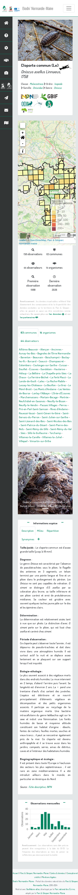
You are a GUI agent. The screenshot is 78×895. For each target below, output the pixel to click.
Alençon (44, 349)
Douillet (23, 369)
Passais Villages (48, 405)
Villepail (23, 441)
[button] (22, 138)
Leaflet (22, 240)
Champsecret (56, 361)
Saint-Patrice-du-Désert (34, 425)
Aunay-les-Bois (27, 353)
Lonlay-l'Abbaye (41, 393)
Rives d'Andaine (59, 409)
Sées (23, 433)
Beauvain (38, 357)
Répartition (53, 530)
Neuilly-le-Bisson (56, 401)
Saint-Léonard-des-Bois (32, 421)
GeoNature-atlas (33, 889)
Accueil (16, 873)
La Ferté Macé (58, 377)
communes (29, 332)
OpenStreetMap (38, 240)
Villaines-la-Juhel (52, 437)
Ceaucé (43, 361)
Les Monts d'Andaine (45, 389)
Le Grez (62, 385)
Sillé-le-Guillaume (37, 433)
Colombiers (25, 365)
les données (56, 314)
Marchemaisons (29, 397)
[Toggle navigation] (69, 8)
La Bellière (34, 373)
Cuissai (63, 365)
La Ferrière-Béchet (38, 377)
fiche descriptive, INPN (40, 787)
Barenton (26, 357)
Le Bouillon (50, 385)
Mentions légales (49, 877)
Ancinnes (56, 349)
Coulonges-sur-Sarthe (45, 365)
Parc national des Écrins (65, 889)
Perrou (63, 405)
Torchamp (55, 433)
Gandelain (46, 369)
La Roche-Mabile (56, 381)
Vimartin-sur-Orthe (40, 441)
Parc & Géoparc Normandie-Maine (34, 873)
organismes (48, 332)
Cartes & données (57, 873)
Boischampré (52, 357)
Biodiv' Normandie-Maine (37, 8)
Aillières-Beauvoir (28, 349)
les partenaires (29, 317)
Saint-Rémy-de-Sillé (37, 429)
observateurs (30, 340)
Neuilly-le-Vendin (28, 405)
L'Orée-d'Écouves (61, 393)
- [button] (23, 143)
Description (28, 530)
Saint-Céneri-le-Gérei (48, 413)
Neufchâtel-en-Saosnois (32, 401)
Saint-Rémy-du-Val (61, 429)
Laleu (41, 381)
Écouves (33, 369)
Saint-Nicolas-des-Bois (59, 421)
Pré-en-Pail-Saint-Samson (33, 409)
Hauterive (59, 369)
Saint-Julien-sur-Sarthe (55, 417)
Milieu (40, 530)
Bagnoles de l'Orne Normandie (53, 353)
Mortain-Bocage (49, 397)
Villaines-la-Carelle (29, 437)
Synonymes (28, 539)
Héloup (22, 373)
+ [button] (23, 132)
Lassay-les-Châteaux (30, 385)
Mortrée (64, 397)
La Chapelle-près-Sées (54, 373)
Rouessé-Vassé (27, 413)
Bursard (32, 361)
